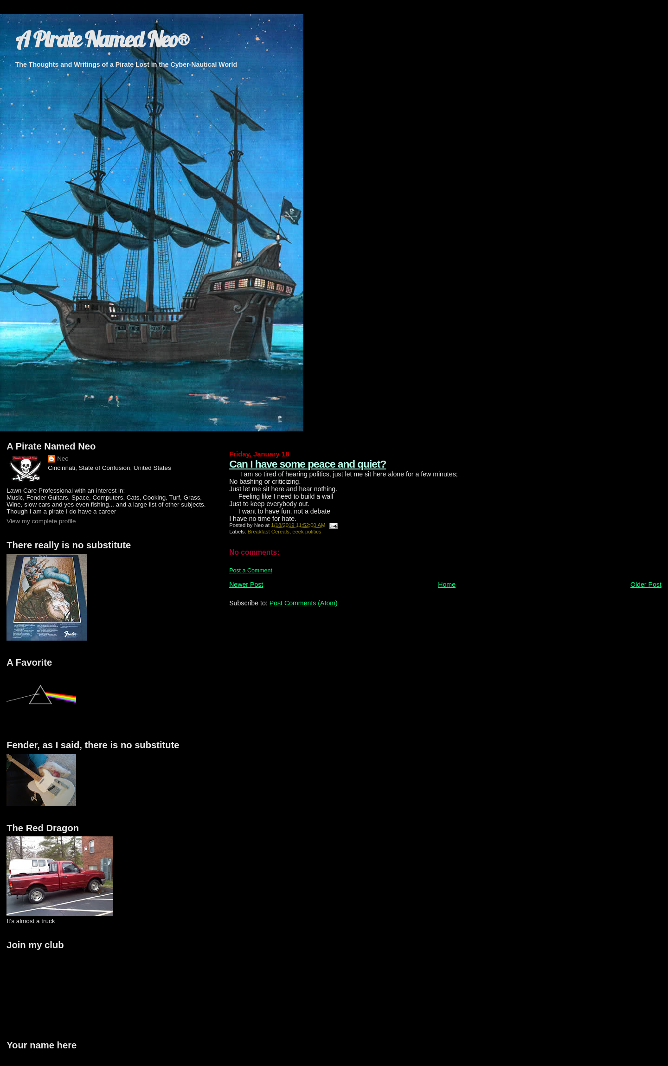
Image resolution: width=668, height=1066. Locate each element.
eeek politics (306, 531)
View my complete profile (41, 521)
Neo (63, 458)
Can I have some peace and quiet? (307, 464)
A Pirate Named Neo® (102, 39)
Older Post (646, 584)
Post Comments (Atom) (304, 603)
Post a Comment (250, 570)
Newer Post (246, 584)
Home (447, 584)
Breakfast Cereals (268, 531)
